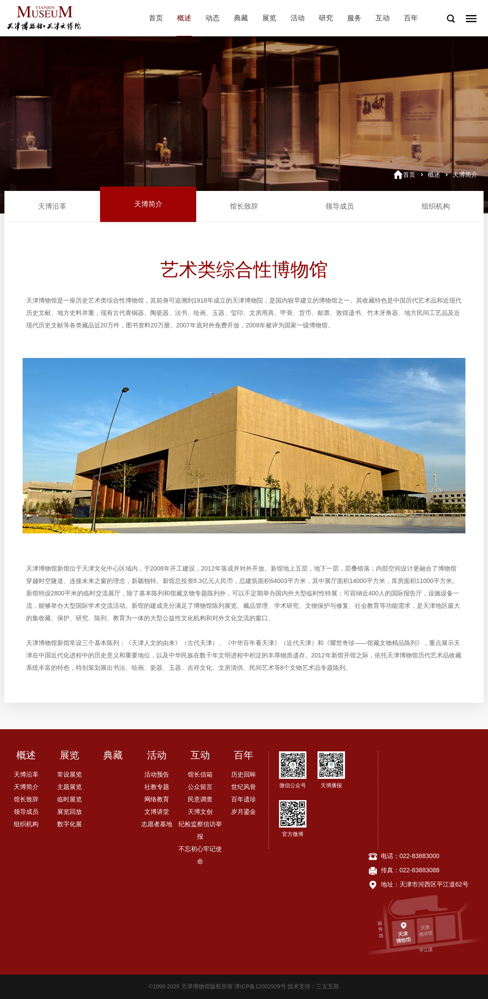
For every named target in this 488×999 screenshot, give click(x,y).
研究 (326, 18)
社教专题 (156, 786)
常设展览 (69, 774)
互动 (383, 18)
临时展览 (69, 799)
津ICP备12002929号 (260, 986)
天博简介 (465, 174)
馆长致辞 (244, 206)
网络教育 (156, 799)
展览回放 (69, 811)
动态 (212, 18)
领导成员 (339, 206)
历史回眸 (243, 774)
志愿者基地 (156, 824)
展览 (269, 18)
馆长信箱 (200, 774)
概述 (184, 18)
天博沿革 (52, 206)
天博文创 (200, 811)
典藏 (241, 18)
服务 (354, 18)
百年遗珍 (243, 799)
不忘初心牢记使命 (200, 855)
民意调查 (200, 799)
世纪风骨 (243, 786)
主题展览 (69, 786)
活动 (297, 18)
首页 (156, 18)
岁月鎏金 (243, 811)
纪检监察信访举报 (200, 830)
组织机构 (436, 206)
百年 (411, 18)
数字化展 (69, 824)
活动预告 (156, 774)
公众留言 (200, 786)
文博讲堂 (156, 811)
